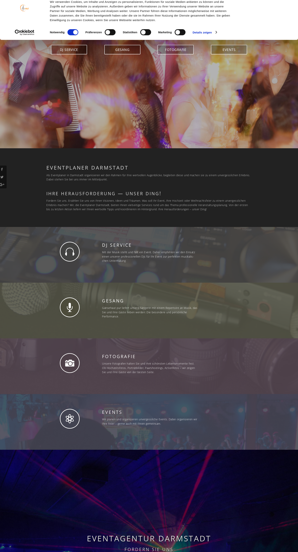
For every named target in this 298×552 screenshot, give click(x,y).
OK (266, 9)
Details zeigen (202, 44)
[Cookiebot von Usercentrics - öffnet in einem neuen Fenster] (24, 44)
